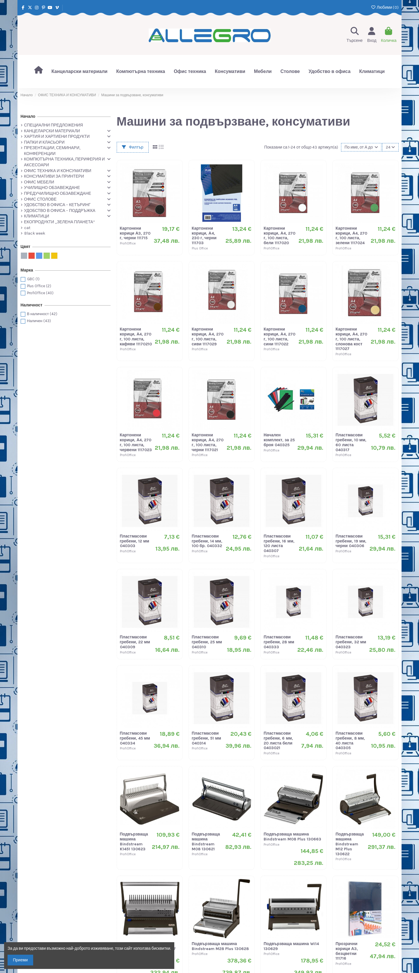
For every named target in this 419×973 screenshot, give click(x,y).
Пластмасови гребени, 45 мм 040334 (135, 738)
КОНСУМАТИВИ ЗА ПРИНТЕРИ (54, 176)
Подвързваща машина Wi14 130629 (291, 946)
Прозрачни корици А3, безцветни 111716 (346, 951)
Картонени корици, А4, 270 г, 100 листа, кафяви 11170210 (136, 336)
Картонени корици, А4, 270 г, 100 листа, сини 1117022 (279, 336)
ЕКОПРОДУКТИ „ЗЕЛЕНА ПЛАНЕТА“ (59, 221)
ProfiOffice (40, 293)
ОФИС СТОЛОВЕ (40, 199)
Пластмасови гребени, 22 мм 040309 (135, 642)
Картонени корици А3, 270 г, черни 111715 (135, 233)
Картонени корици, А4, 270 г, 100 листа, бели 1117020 (279, 235)
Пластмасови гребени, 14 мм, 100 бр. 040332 (207, 541)
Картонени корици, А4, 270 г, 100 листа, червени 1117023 (136, 442)
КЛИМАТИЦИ (36, 216)
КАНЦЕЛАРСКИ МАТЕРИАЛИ (52, 130)
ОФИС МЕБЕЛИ (39, 182)
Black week (34, 233)
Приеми (20, 960)
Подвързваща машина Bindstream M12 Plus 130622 (349, 844)
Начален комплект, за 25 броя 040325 (279, 440)
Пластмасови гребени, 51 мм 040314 (206, 738)
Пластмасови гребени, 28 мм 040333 (279, 642)
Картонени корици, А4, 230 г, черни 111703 (204, 235)
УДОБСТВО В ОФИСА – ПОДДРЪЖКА (59, 210)
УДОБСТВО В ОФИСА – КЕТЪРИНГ (57, 204)
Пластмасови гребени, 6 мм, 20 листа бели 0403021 (278, 740)
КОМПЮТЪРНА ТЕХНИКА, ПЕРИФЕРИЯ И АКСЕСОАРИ (64, 162)
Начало (28, 116)
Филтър (132, 147)
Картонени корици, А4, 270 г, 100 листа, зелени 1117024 (351, 235)
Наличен (39, 321)
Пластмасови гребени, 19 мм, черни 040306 (350, 541)
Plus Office (39, 286)
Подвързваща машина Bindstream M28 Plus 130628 (220, 946)
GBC (33, 279)
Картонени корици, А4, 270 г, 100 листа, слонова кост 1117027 (351, 339)
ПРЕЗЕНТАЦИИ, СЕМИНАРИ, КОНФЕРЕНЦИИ (52, 150)
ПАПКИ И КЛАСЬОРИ (44, 142)
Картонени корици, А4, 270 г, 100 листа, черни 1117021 (207, 442)
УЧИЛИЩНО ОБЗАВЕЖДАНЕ (52, 187)
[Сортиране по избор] (361, 147)
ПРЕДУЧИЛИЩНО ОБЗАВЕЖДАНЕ (57, 193)
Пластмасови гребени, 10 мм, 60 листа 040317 (350, 442)
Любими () (384, 7)
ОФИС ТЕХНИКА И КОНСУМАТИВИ (57, 170)
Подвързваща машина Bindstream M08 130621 (206, 841)
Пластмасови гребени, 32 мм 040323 (350, 642)
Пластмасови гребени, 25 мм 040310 (207, 642)
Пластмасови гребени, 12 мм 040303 (134, 541)
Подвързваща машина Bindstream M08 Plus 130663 (292, 837)
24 (390, 147)
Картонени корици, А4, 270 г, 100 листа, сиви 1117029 (207, 336)
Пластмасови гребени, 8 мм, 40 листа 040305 (350, 740)
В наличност (42, 314)
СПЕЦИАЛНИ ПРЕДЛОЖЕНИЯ (53, 125)
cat (27, 227)
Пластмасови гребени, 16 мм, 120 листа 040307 (279, 543)
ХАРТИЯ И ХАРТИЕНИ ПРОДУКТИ (57, 136)
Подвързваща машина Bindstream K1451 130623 (134, 841)
